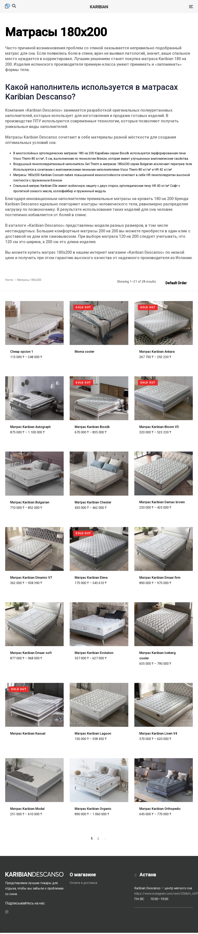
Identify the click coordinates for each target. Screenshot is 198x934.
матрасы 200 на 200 (99, 231)
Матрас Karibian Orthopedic (160, 809)
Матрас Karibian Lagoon (93, 733)
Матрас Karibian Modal (27, 809)
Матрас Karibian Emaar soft (31, 653)
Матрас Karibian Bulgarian (29, 502)
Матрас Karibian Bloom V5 (159, 427)
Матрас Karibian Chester (93, 502)
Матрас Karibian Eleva (91, 577)
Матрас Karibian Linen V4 (158, 733)
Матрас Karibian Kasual (27, 733)
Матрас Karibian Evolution (94, 653)
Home (9, 280)
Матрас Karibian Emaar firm (159, 577)
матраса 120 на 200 (121, 236)
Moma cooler (84, 352)
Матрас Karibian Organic (93, 809)
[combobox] (179, 281)
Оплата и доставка (83, 883)
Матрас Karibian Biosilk (92, 427)
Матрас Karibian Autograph (30, 427)
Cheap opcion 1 (21, 352)
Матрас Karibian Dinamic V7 (31, 577)
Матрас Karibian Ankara (157, 352)
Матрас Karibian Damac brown (162, 502)
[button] (14, 6)
